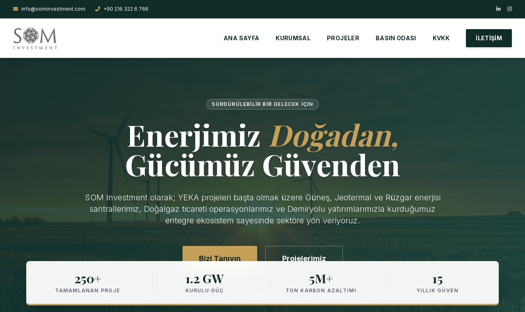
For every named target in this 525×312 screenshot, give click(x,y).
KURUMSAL (293, 37)
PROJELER (343, 37)
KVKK (441, 37)
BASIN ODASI (396, 37)
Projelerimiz (304, 258)
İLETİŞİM (489, 37)
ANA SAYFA (241, 37)
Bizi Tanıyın (220, 258)
